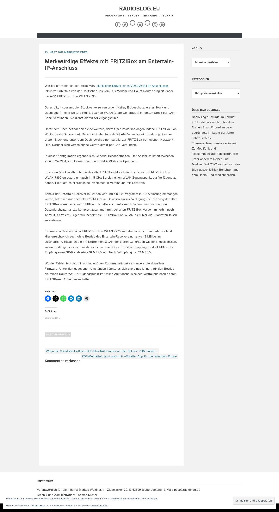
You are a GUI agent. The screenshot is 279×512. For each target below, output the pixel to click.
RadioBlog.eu (139, 9)
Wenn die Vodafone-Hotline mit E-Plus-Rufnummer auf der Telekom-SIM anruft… (102, 351)
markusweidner (76, 52)
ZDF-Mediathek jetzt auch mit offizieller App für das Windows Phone (129, 356)
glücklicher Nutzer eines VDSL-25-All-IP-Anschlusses (132, 86)
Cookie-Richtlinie (99, 505)
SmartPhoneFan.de (58, 334)
